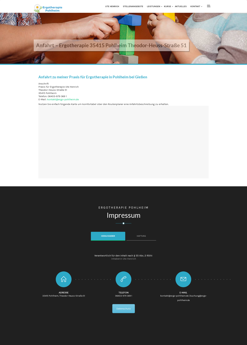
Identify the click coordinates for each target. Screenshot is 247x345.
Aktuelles (181, 6)
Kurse (167, 6)
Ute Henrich (112, 6)
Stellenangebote (133, 6)
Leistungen (153, 6)
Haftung (141, 236)
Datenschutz (123, 308)
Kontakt (195, 6)
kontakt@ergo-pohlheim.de (63, 99)
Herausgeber (108, 236)
